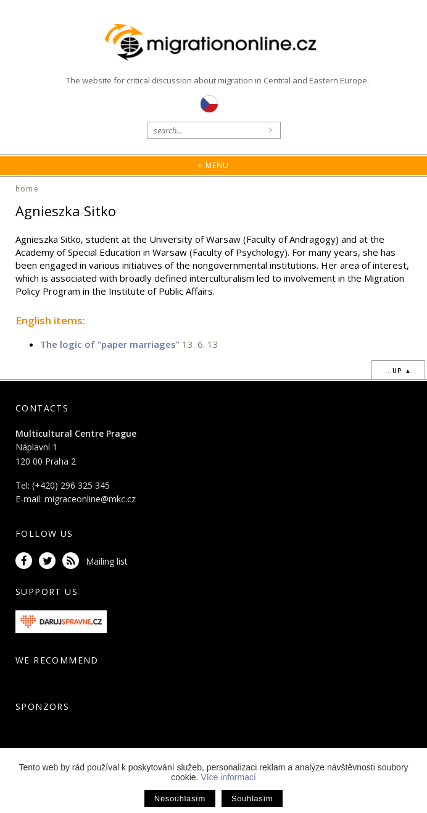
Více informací (228, 777)
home (27, 188)
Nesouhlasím (179, 798)
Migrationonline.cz (214, 43)
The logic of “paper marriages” (110, 344)
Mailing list (107, 561)
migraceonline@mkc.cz (90, 499)
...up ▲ (398, 370)
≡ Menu (213, 165)
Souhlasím (252, 798)
